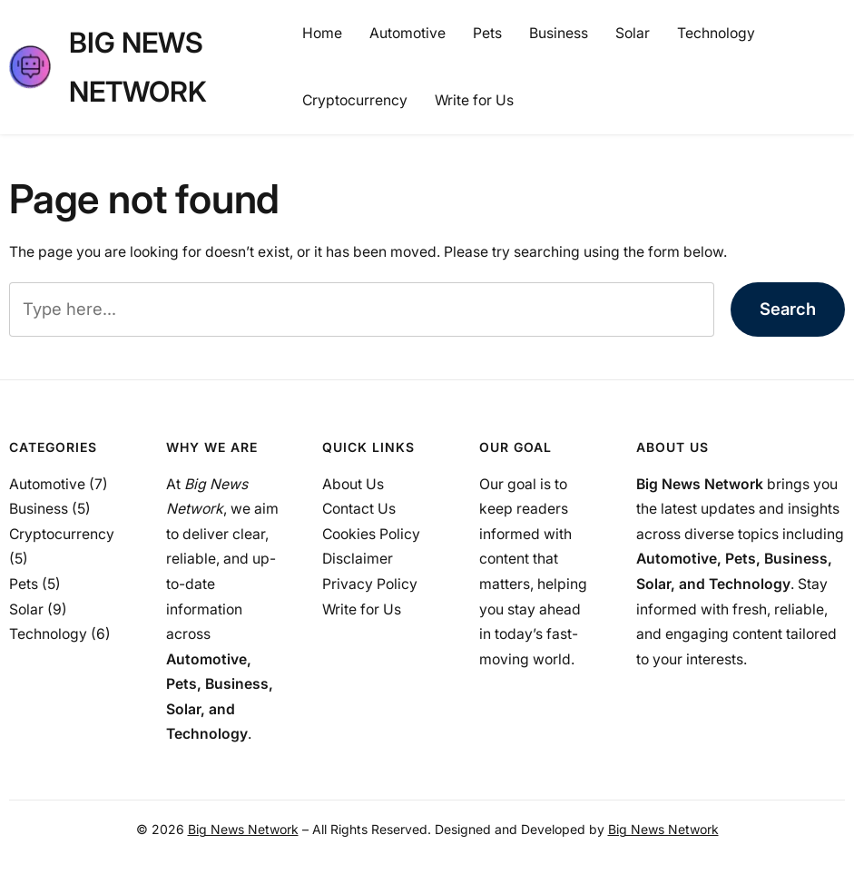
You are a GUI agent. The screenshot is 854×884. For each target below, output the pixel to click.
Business (38, 508)
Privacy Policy (369, 584)
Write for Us (361, 609)
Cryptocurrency (61, 534)
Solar (26, 609)
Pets (23, 584)
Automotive (47, 484)
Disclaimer (357, 558)
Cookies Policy (371, 534)
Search (788, 309)
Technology (48, 634)
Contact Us (359, 508)
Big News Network (243, 829)
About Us (353, 484)
